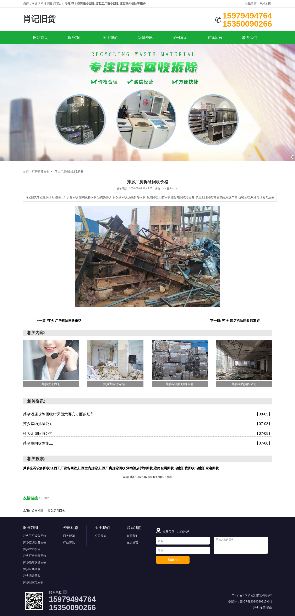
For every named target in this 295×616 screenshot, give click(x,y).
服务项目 (75, 38)
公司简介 (100, 535)
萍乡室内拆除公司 (147, 424)
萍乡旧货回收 (31, 575)
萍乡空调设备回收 (34, 542)
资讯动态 (70, 528)
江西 (263, 607)
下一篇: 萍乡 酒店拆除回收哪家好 (235, 321)
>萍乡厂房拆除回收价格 (68, 171)
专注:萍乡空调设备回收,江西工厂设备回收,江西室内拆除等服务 (105, 3)
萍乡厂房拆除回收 (34, 555)
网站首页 (40, 38)
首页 (26, 171)
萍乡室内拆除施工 (147, 443)
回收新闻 (69, 535)
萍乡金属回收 (31, 569)
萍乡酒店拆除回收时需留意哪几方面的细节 (147, 414)
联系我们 (249, 38)
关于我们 (110, 38)
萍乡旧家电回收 (33, 582)
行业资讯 (69, 542)
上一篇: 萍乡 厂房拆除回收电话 (58, 321)
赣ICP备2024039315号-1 (256, 601)
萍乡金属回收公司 (147, 433)
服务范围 (30, 528)
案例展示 (180, 38)
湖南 (269, 607)
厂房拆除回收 (40, 171)
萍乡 (256, 607)
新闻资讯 (145, 38)
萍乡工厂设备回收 (34, 535)
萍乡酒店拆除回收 (34, 562)
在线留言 (251, 3)
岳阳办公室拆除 (33, 510)
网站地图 (265, 3)
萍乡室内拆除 (31, 549)
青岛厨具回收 (56, 510)
